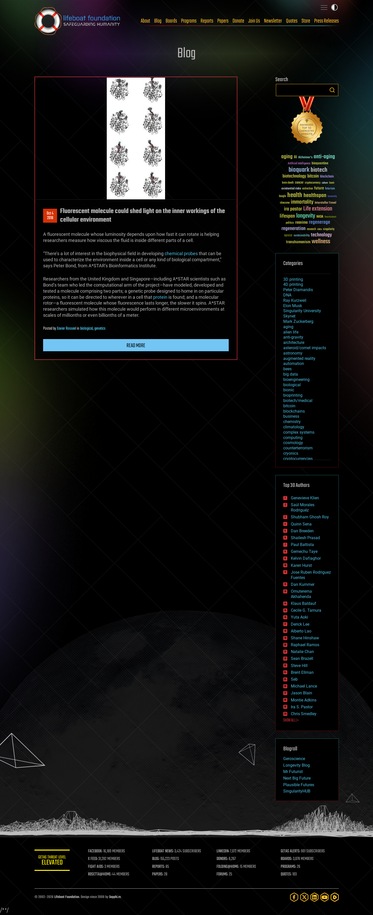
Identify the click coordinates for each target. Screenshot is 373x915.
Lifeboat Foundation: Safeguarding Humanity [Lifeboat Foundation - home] (77, 21)
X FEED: (93, 859)
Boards (171, 21)
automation (293, 363)
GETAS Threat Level (52, 861)
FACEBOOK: (95, 851)
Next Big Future (297, 778)
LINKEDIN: (223, 851)
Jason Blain (301, 693)
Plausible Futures (298, 784)
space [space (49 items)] (288, 235)
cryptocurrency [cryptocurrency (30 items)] (313, 183)
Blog (158, 21)
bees (287, 368)
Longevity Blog (296, 765)
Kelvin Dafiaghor (306, 558)
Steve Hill (299, 665)
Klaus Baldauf (303, 603)
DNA (287, 295)
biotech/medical (297, 400)
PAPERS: (158, 874)
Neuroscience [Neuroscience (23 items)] (330, 217)
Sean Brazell (302, 658)
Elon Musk (292, 305)
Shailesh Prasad (305, 537)
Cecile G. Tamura (306, 610)
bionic (288, 390)
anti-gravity (293, 337)
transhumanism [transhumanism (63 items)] (298, 242)
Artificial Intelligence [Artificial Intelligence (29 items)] (299, 163)
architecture (293, 342)
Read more (136, 345)
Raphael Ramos (305, 644)
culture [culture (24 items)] (325, 183)
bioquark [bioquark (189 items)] (299, 170)
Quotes (291, 21)
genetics (99, 328)
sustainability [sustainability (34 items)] (302, 236)
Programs (189, 21)
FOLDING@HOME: (228, 867)
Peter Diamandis (298, 289)
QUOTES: (286, 874)
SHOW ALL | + (291, 720)
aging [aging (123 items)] (287, 157)
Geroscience (294, 758)
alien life (290, 332)
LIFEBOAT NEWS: (163, 851)
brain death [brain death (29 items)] (288, 183)
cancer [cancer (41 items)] (299, 183)
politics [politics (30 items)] (290, 223)
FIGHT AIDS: (96, 867)
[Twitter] (304, 897)
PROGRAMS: (288, 867)
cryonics (290, 453)
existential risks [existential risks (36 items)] (291, 189)
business (291, 416)
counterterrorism (298, 448)
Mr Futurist (293, 771)
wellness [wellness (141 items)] (321, 241)
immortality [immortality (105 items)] (302, 202)
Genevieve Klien (305, 498)
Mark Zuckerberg (298, 321)
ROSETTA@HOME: (100, 874)
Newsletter (273, 21)
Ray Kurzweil (294, 300)
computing (293, 437)
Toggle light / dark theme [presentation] (334, 7)
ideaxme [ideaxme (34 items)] (285, 203)
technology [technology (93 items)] (321, 235)
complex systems (298, 432)
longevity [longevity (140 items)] (305, 216)
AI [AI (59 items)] (295, 157)
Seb (294, 679)
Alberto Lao (301, 631)
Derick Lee (300, 624)
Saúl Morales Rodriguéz (302, 507)
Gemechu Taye (304, 551)
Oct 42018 (50, 215)
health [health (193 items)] (294, 195)
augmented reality (299, 358)
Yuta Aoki (299, 617)
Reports (207, 21)
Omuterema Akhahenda (301, 594)
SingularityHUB (296, 791)
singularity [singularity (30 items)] (328, 229)
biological (86, 328)
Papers (222, 21)
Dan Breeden (302, 531)
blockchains (294, 411)
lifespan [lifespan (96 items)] (287, 216)
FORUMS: (222, 874)
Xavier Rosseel (66, 328)
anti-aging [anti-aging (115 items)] (324, 157)
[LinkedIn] (314, 897)
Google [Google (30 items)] (282, 196)
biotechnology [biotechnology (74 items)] (294, 176)
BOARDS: (286, 859)
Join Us (254, 21)
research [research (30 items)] (311, 229)
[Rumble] (335, 897)
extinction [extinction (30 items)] (307, 188)
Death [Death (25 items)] (331, 183)
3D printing (293, 279)
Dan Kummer (302, 584)
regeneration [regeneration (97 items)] (293, 229)
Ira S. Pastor (302, 707)
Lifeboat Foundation (66, 897)
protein (160, 297)
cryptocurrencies (298, 458)
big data (290, 374)
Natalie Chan (302, 651)
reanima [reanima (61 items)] (301, 222)
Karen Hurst (301, 565)
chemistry (292, 421)
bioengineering (296, 379)
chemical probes (181, 253)
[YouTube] (325, 897)
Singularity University (302, 310)
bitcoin (289, 405)
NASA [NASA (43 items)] (319, 217)
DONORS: (222, 859)
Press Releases (326, 21)
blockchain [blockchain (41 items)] (327, 177)
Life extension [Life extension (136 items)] (317, 209)
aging (288, 326)
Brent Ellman (302, 672)
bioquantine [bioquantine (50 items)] (320, 163)
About (145, 21)
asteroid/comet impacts (304, 347)
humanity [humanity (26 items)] (332, 196)
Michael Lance (304, 686)
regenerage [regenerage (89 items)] (319, 222)
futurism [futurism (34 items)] (330, 189)
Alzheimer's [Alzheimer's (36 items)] (305, 158)
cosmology (293, 442)
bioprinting (293, 395)
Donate (238, 21)
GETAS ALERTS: (290, 851)
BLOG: (156, 859)
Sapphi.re (115, 897)
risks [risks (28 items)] (319, 229)
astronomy (293, 353)
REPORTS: (158, 867)
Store (305, 21)
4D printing (293, 284)
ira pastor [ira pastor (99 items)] (293, 209)
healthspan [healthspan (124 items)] (315, 195)
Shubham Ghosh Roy (310, 517)
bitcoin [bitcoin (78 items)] (313, 176)
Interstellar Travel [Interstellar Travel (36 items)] (325, 203)
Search (332, 90)
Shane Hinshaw (305, 638)
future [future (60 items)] (319, 188)
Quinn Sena (301, 524)
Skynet (289, 316)
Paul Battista (302, 544)
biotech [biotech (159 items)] (319, 170)
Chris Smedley (303, 713)
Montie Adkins (303, 700)
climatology (293, 427)
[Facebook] (294, 897)
